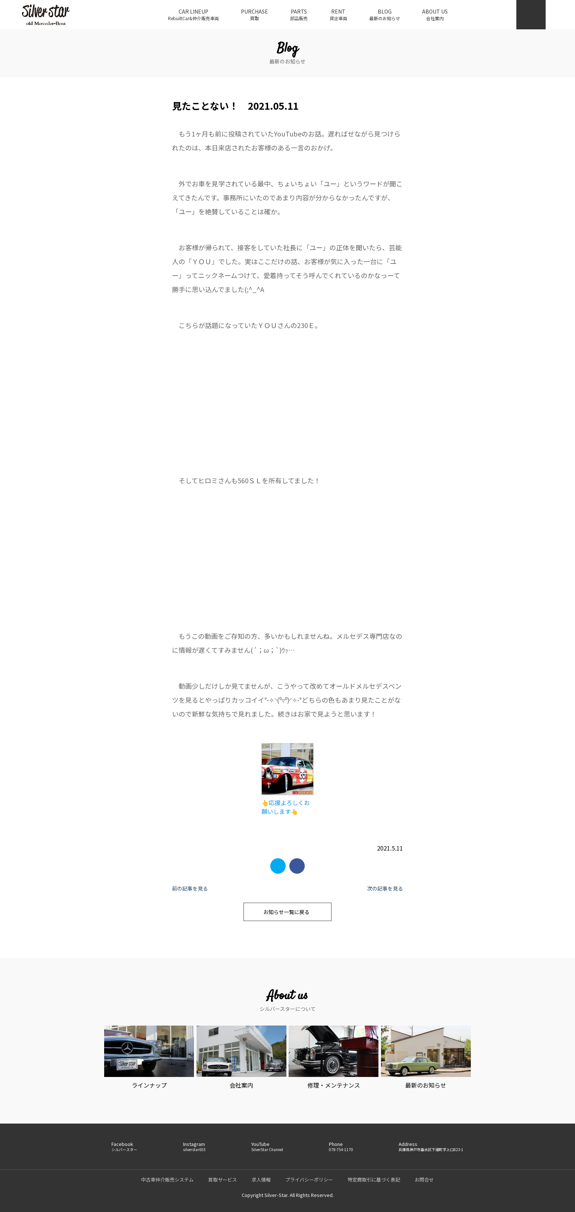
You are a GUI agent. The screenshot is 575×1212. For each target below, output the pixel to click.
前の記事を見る (190, 888)
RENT (338, 15)
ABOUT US (435, 15)
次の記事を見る (385, 888)
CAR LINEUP (193, 15)
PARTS (299, 15)
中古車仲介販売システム (167, 1179)
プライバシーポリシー (309, 1179)
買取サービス (222, 1179)
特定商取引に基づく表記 (374, 1179)
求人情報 (261, 1179)
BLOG (384, 15)
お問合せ (424, 1179)
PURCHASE (254, 15)
